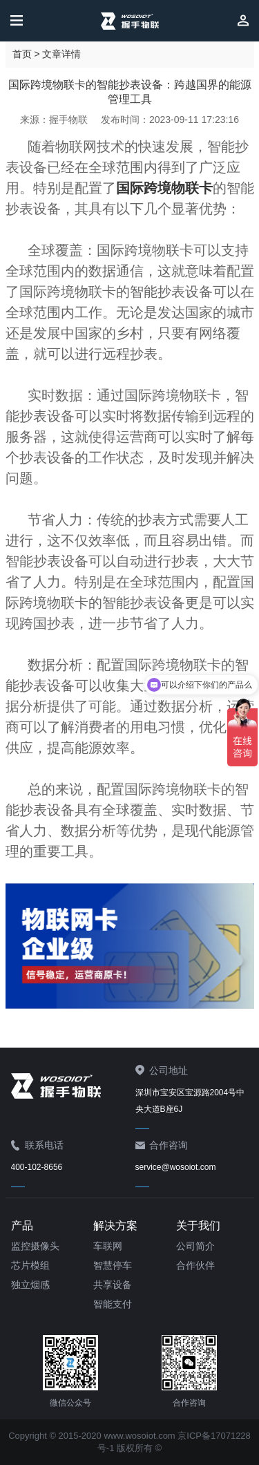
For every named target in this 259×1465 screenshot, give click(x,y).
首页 (22, 53)
